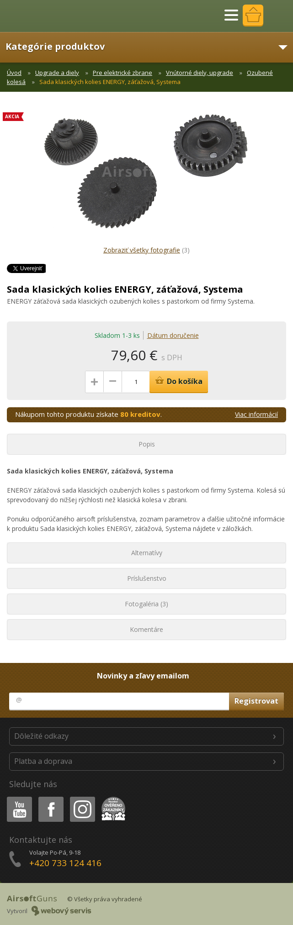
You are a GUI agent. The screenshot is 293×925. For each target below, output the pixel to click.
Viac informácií (256, 414)
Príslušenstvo (146, 578)
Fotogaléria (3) (146, 603)
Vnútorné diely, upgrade (199, 72)
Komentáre (146, 629)
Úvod (14, 72)
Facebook (50, 798)
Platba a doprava (43, 761)
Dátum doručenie (173, 335)
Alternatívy (146, 552)
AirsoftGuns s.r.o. (39, 16)
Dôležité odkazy (41, 736)
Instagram (82, 798)
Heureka (111, 798)
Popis (147, 444)
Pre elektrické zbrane (122, 72)
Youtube (17, 798)
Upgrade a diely (57, 72)
